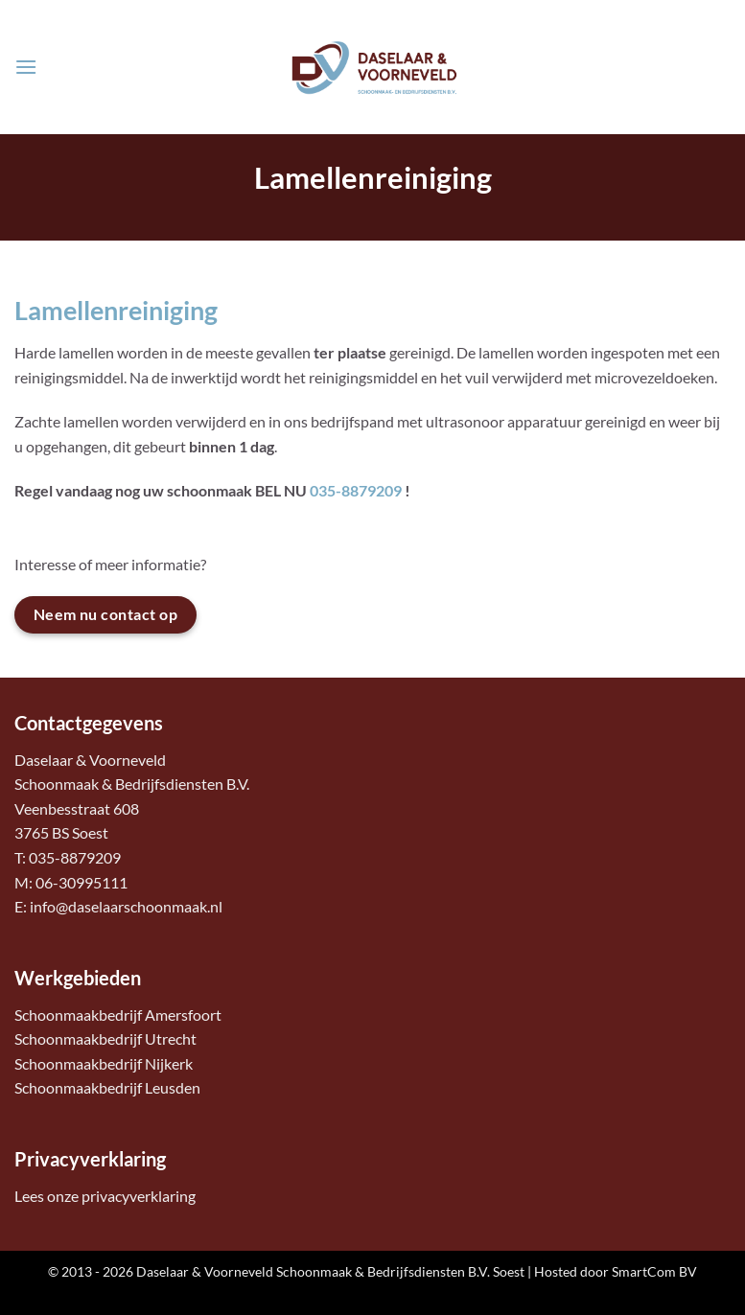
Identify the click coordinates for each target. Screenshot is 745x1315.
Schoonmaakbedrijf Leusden (107, 1087)
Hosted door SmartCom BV (615, 1271)
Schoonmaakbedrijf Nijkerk (103, 1063)
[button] (25, 66)
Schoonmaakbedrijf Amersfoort (117, 1014)
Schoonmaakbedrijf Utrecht (105, 1038)
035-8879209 (356, 490)
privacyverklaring (138, 1196)
